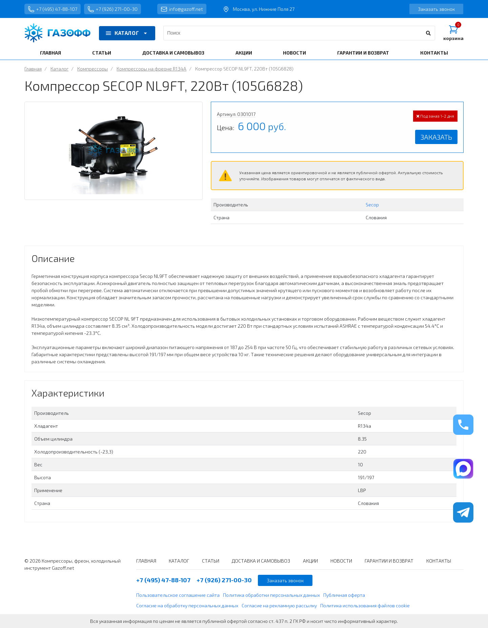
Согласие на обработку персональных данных (187, 605)
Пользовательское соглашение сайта (178, 595)
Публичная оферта (344, 595)
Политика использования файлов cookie (365, 605)
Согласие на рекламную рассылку (279, 605)
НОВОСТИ (294, 53)
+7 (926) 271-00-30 (112, 9)
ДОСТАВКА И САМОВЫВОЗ (173, 53)
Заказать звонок (436, 9)
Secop (372, 204)
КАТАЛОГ (127, 33)
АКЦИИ (244, 53)
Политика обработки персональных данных (271, 595)
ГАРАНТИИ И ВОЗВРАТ (363, 53)
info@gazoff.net (182, 9)
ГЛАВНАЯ (50, 53)
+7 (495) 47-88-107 (52, 9)
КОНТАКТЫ (434, 53)
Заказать (436, 137)
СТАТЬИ (101, 53)
